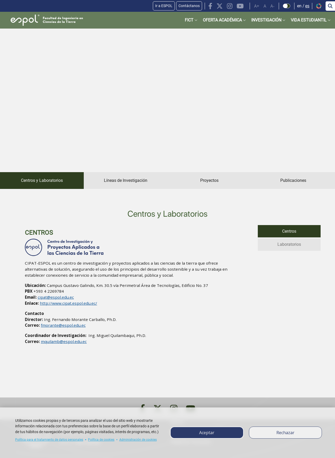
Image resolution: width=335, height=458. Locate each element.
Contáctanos (189, 6)
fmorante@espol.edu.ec (63, 325)
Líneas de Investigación (125, 180)
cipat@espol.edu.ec (56, 297)
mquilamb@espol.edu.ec (64, 341)
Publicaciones (293, 180)
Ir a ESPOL (163, 6)
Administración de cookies (138, 439)
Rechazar (285, 432)
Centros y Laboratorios (42, 180)
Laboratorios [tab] (289, 243)
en (299, 5)
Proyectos (209, 180)
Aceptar (206, 432)
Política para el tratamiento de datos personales (49, 439)
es (307, 5)
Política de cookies (101, 439)
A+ (256, 6)
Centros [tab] (289, 230)
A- (272, 6)
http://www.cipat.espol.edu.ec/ (68, 303)
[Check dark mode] (287, 6)
